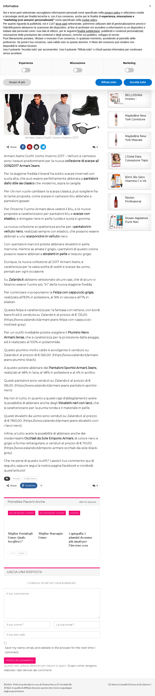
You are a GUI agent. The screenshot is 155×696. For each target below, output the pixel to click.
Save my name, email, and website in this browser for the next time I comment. (50, 649)
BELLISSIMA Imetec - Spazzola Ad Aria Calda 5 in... (136, 97)
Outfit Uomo (30, 478)
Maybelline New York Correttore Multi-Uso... (135, 117)
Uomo (74, 512)
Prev (12, 552)
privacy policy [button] (112, 12)
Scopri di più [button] (17, 82)
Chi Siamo (113, 683)
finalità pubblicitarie (89, 31)
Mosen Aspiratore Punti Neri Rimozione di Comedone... (136, 220)
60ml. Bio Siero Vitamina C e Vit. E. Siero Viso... (136, 179)
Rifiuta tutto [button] (108, 82)
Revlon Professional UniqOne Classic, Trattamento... (136, 199)
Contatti (124, 683)
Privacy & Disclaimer (139, 683)
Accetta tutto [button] (138, 82)
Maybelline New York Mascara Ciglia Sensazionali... (135, 138)
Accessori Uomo (21, 512)
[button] (150, 6)
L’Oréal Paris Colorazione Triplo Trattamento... (136, 158)
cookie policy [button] (89, 19)
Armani (16, 478)
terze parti (61, 23)
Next (22, 552)
